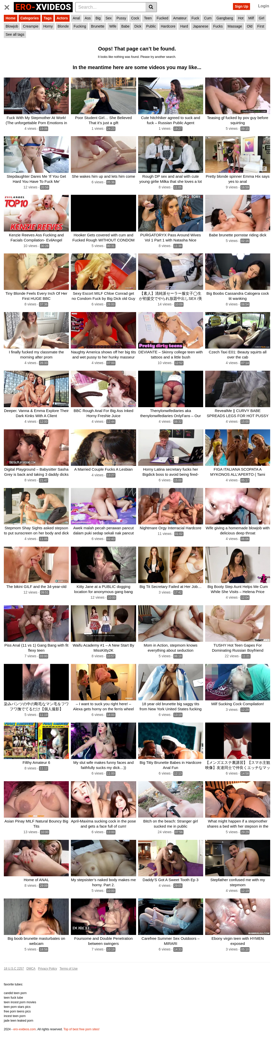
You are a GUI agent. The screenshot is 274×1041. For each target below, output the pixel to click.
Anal (76, 18)
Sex (109, 18)
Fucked (162, 18)
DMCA (31, 968)
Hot (241, 18)
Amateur (180, 18)
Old (250, 26)
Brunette (98, 26)
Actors (62, 18)
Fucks (218, 26)
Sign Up (241, 6)
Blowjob (12, 26)
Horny (48, 26)
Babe (125, 26)
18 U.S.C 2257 (14, 968)
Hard (184, 26)
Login (263, 6)
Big (98, 18)
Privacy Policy (47, 968)
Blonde (63, 26)
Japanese (200, 26)
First (260, 26)
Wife (112, 26)
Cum (208, 18)
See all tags (15, 34)
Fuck (195, 18)
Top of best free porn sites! (81, 1029)
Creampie (30, 26)
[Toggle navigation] (9, 6)
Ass (87, 18)
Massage (235, 26)
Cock (135, 18)
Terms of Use (69, 968)
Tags (48, 18)
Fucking (80, 26)
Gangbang (224, 18)
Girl (261, 18)
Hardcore (168, 26)
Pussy (121, 18)
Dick (137, 26)
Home (11, 18)
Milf (251, 18)
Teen (148, 18)
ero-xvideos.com (24, 1029)
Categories (29, 18)
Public (151, 26)
